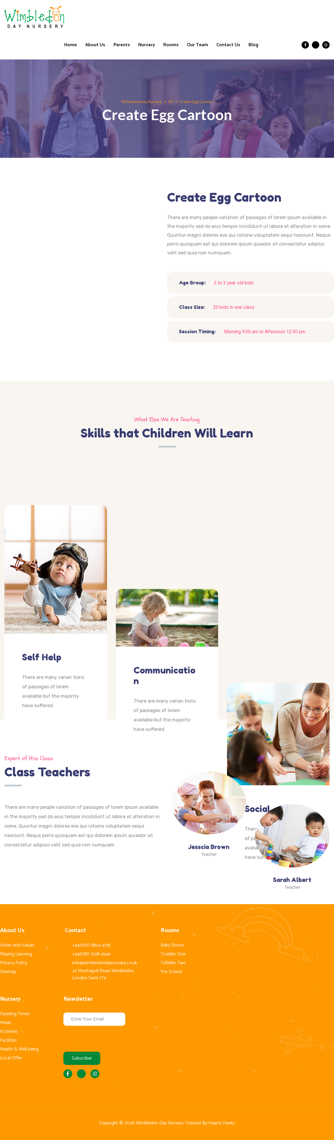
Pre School (171, 972)
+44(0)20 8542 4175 (91, 945)
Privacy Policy (13, 963)
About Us (95, 45)
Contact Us (228, 45)
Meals (5, 1023)
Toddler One (173, 954)
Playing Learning (16, 954)
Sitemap (8, 972)
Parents (121, 45)
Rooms (171, 45)
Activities (9, 1031)
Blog (253, 45)
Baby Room (172, 945)
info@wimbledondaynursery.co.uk (104, 963)
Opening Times (14, 1014)
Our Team (197, 45)
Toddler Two (173, 963)
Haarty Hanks (221, 1123)
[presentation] (108, 1037)
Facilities (8, 1040)
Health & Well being (19, 1049)
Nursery (146, 45)
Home (70, 45)
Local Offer (11, 1058)
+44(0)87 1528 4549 (91, 954)
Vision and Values (17, 945)
